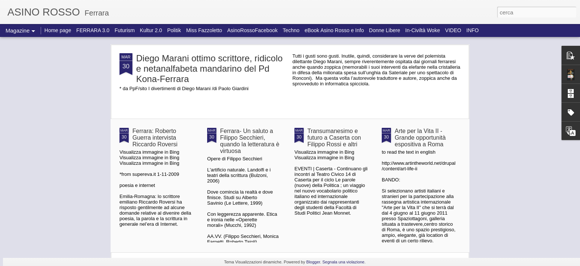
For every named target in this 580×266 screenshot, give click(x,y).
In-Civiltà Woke (422, 30)
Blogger (313, 262)
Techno (291, 30)
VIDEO (453, 30)
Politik (174, 30)
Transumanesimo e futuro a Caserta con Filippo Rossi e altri (334, 137)
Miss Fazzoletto (204, 30)
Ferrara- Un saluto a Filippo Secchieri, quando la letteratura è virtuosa (249, 141)
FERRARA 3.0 (92, 30)
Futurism (125, 30)
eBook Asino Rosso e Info (334, 30)
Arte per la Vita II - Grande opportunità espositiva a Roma (420, 137)
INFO (472, 30)
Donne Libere (384, 30)
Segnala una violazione (343, 262)
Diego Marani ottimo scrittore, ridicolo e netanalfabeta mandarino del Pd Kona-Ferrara (209, 68)
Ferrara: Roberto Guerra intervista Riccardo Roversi (155, 137)
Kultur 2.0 (151, 30)
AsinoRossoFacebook (252, 30)
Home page (57, 30)
